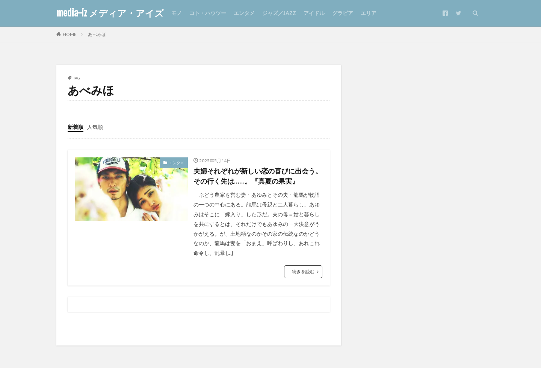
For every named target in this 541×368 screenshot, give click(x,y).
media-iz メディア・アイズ (110, 13)
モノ (176, 13)
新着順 (75, 127)
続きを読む (303, 271)
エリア (368, 13)
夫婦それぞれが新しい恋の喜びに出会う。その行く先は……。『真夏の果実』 (257, 176)
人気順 (95, 127)
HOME (70, 34)
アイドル (314, 13)
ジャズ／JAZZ (279, 13)
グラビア (342, 13)
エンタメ (244, 13)
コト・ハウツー (207, 13)
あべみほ (97, 34)
